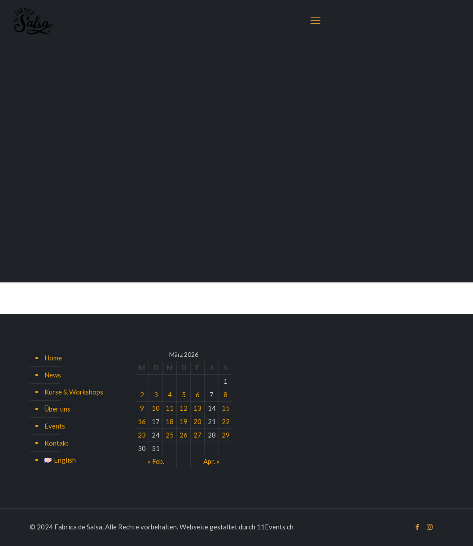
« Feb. (156, 461)
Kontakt (56, 443)
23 (142, 435)
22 (226, 421)
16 (142, 421)
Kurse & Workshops (73, 392)
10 (156, 408)
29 (226, 435)
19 (184, 421)
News (52, 375)
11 (170, 408)
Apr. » (211, 461)
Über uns (57, 409)
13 (197, 408)
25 (170, 435)
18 (170, 421)
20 (197, 421)
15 (226, 408)
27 (197, 435)
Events (54, 426)
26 (184, 435)
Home (53, 358)
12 (184, 408)
